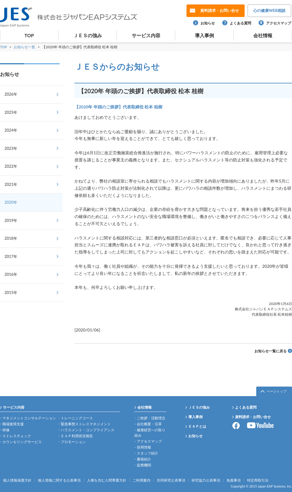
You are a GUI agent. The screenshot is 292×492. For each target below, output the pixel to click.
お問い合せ (219, 10)
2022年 (10, 166)
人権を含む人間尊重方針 (106, 480)
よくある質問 (240, 23)
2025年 (10, 112)
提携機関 (144, 465)
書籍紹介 (144, 459)
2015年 (10, 292)
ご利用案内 (141, 480)
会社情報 (262, 35)
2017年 (10, 256)
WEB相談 (269, 10)
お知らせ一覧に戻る (270, 351)
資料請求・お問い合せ (253, 417)
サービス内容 (146, 35)
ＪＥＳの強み (87, 35)
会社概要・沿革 (149, 424)
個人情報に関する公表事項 (59, 480)
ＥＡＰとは (197, 426)
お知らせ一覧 (25, 47)
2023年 (10, 148)
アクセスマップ (278, 23)
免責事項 (233, 480)
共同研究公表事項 (171, 480)
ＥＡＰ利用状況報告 (77, 436)
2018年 (10, 238)
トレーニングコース (77, 418)
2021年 (10, 184)
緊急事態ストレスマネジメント (86, 424)
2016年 (10, 274)
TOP (29, 35)
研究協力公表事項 (206, 480)
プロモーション (73, 442)
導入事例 (204, 35)
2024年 (10, 130)
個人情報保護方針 (17, 480)
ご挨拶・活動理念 (151, 418)
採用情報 (144, 447)
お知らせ (208, 23)
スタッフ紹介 (147, 453)
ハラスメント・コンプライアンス (87, 430)
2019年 (10, 220)
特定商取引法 (257, 480)
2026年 (10, 94)
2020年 (10, 202)
